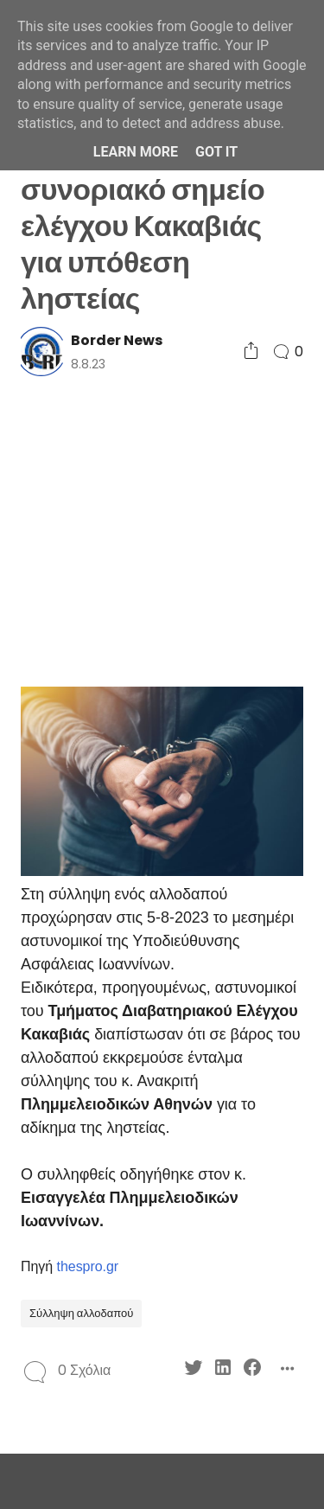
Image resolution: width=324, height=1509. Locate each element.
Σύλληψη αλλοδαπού (81, 1313)
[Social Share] (251, 351)
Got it (216, 152)
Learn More (135, 152)
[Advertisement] (162, 530)
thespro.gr (88, 1266)
